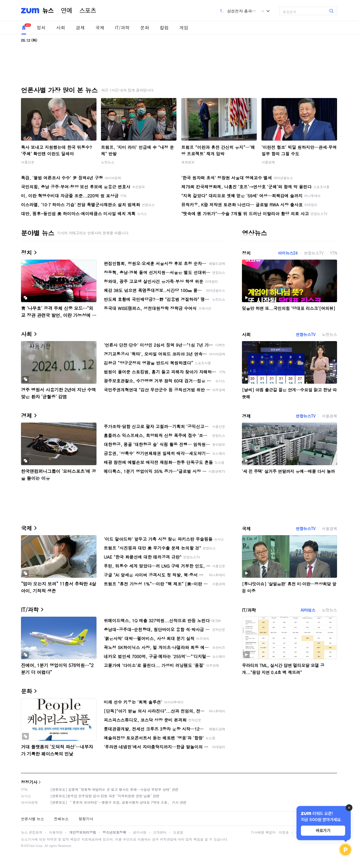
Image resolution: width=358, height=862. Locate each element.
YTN (333, 253)
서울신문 (27, 162)
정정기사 (29, 782)
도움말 (178, 832)
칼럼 (164, 27)
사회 (60, 27)
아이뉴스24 (288, 253)
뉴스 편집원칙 (31, 832)
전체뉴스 (61, 818)
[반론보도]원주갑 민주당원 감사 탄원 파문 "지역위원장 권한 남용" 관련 (104, 795)
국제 (99, 27)
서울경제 (268, 162)
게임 (183, 27)
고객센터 (159, 832)
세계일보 (188, 162)
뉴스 (48, 10)
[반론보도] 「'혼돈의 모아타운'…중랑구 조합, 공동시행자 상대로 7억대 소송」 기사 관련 (118, 802)
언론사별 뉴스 (32, 818)
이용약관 (55, 832)
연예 (66, 10)
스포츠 (87, 10)
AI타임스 (308, 610)
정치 (41, 27)
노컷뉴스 (107, 162)
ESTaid (29, 846)
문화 (144, 27)
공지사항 (139, 832)
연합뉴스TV (314, 253)
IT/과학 (122, 27)
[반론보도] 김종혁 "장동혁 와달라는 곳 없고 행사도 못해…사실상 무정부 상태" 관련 (114, 789)
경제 (80, 27)
